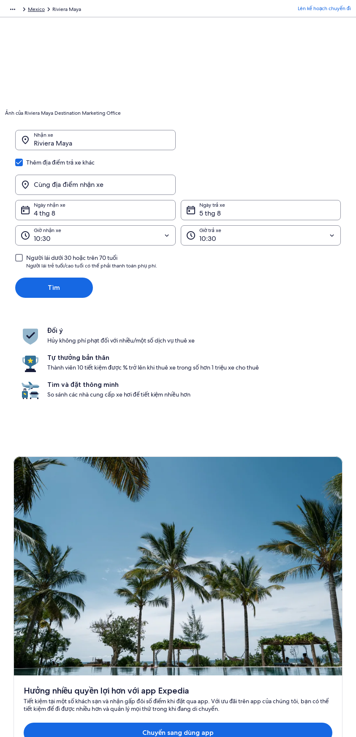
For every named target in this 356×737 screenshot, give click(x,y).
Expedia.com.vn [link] (23, 10)
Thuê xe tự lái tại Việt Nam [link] (130, 615)
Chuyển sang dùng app (163, 488)
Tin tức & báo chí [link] (33, 629)
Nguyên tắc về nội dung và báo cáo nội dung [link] (221, 632)
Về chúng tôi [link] (28, 575)
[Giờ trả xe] (261, 195)
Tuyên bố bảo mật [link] (207, 575)
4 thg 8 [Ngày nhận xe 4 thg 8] (44, 172)
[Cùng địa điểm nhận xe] (261, 144)
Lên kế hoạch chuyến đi (324, 10)
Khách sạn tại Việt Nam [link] (126, 588)
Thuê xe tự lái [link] (64, 10)
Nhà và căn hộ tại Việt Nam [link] (130, 602)
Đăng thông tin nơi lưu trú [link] (43, 602)
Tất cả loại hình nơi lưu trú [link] (129, 629)
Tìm (54, 247)
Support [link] (281, 575)
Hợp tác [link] (23, 615)
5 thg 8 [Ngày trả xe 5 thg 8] (210, 172)
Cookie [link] (194, 588)
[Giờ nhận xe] (95, 195)
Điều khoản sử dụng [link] (208, 602)
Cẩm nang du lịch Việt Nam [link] (131, 575)
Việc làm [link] (23, 588)
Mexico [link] (95, 10)
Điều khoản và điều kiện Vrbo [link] (219, 615)
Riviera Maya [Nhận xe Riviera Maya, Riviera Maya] (53, 147)
